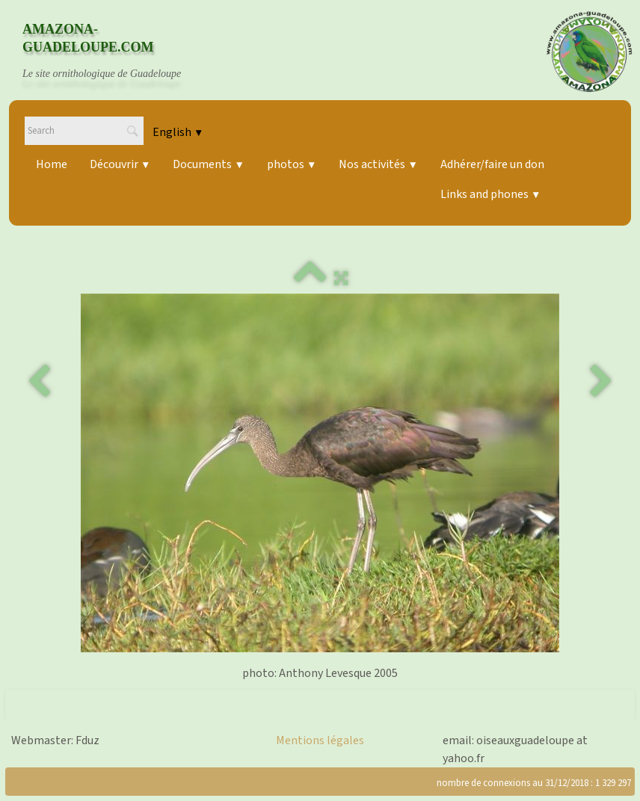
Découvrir (120, 164)
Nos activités (378, 164)
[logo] (116, 51)
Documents (208, 164)
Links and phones (490, 194)
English (178, 132)
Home (51, 164)
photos (291, 164)
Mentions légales (320, 740)
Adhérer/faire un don (492, 164)
